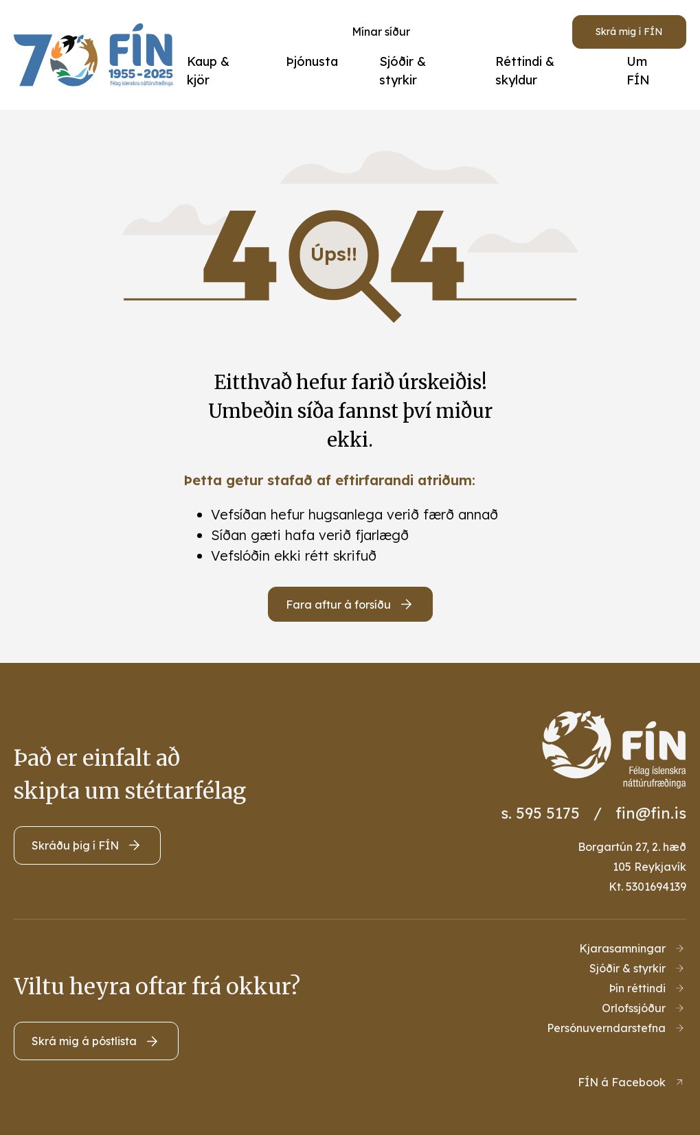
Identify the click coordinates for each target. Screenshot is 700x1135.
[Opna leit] (481, 31)
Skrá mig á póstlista (84, 1041)
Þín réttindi (637, 988)
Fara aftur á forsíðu (338, 604)
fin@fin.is (651, 813)
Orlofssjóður (634, 1008)
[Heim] (97, 54)
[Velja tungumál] (532, 31)
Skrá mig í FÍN (629, 31)
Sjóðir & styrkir (627, 968)
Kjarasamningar (622, 948)
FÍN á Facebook (622, 1082)
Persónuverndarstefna (606, 1028)
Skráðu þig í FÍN (75, 845)
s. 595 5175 (540, 813)
